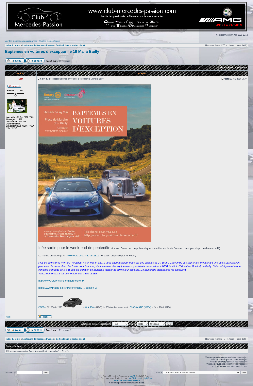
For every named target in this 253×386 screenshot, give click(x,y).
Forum (110, 26)
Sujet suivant (241, 67)
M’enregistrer (136, 26)
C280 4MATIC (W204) (140, 307)
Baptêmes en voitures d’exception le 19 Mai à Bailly (52, 51)
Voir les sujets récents (49, 41)
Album (120, 22)
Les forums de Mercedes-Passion (38, 45)
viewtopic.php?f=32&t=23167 (84, 255)
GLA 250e (90, 307)
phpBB (132, 376)
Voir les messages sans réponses (21, 41)
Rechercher (141, 22)
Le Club (155, 22)
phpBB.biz (147, 378)
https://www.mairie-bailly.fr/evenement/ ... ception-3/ (67, 287)
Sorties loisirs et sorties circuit (70, 45)
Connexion (151, 26)
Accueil (109, 22)
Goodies (121, 26)
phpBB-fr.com (135, 378)
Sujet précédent (225, 67)
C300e (42, 307)
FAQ (129, 22)
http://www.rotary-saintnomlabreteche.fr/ (61, 280)
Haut (8, 317)
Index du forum (13, 45)
